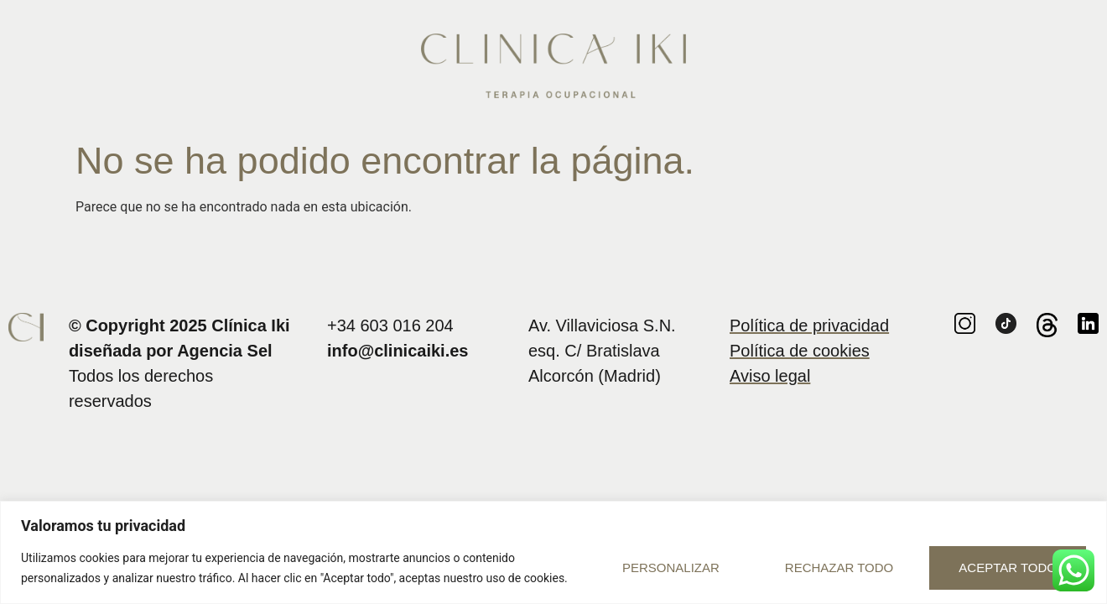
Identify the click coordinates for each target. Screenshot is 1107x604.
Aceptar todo (1008, 567)
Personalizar (671, 567)
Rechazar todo (839, 567)
